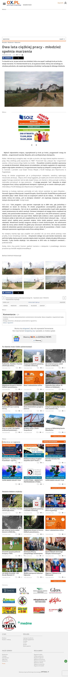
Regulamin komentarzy (39, 659)
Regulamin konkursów (39, 664)
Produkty (25, 641)
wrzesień (13, 305)
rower (5, 305)
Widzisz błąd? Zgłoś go (33, 302)
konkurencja (23, 305)
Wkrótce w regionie (11, 442)
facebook (7, 58)
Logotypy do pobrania (28, 638)
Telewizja (4, 656)
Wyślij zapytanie (27, 646)
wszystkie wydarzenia (58, 488)
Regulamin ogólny (38, 654)
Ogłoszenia (4, 659)
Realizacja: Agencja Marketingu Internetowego (34, 672)
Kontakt (25, 644)
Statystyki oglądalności (28, 639)
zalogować (26, 328)
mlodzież (34, 305)
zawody (42, 305)
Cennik (24, 643)
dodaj (50, 442)
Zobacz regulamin (8, 323)
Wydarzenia (17, 42)
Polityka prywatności (39, 656)
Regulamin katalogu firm (40, 661)
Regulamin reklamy (38, 662)
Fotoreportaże (5, 657)
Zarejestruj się (30, 331)
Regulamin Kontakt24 (39, 665)
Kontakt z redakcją (6, 639)
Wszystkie (33, 39)
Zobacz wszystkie (58, 436)
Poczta (3, 663)
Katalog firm (5, 661)
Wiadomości (11, 42)
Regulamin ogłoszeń (38, 657)
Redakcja (4, 638)
